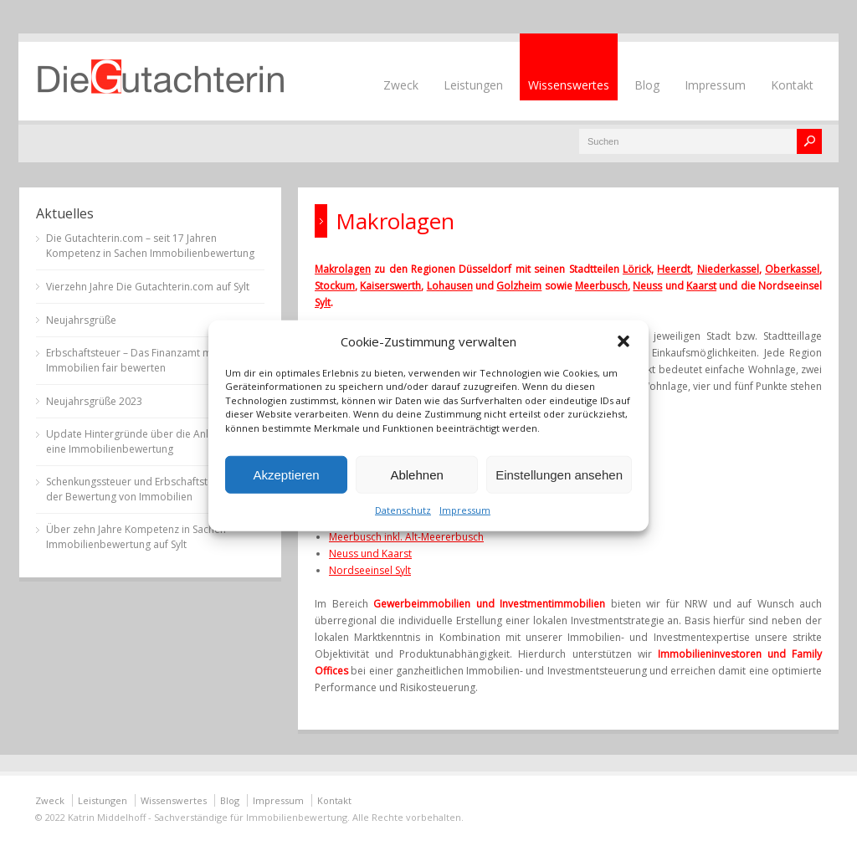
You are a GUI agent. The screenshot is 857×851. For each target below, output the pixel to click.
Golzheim (518, 286)
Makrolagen (343, 269)
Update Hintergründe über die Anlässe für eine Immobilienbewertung (146, 441)
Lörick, (638, 269)
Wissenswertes (568, 85)
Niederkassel (728, 269)
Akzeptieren (286, 474)
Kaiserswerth (390, 286)
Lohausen (450, 286)
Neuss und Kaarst (370, 553)
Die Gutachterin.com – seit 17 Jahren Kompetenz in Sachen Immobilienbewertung (150, 245)
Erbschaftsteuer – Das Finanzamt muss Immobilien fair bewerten (137, 360)
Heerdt (673, 269)
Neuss (647, 286)
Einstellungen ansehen (559, 474)
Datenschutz (403, 510)
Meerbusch (601, 286)
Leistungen (473, 85)
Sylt (323, 302)
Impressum (464, 510)
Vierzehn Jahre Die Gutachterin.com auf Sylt (147, 286)
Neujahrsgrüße (81, 320)
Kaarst (701, 286)
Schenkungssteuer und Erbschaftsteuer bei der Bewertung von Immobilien (146, 489)
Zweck (400, 85)
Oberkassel (792, 269)
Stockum (335, 286)
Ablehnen (416, 474)
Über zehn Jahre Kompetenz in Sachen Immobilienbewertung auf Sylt (136, 536)
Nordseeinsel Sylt (370, 570)
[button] (623, 340)
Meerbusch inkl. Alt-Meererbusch (406, 537)
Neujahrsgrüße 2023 (94, 401)
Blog (646, 85)
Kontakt (792, 85)
